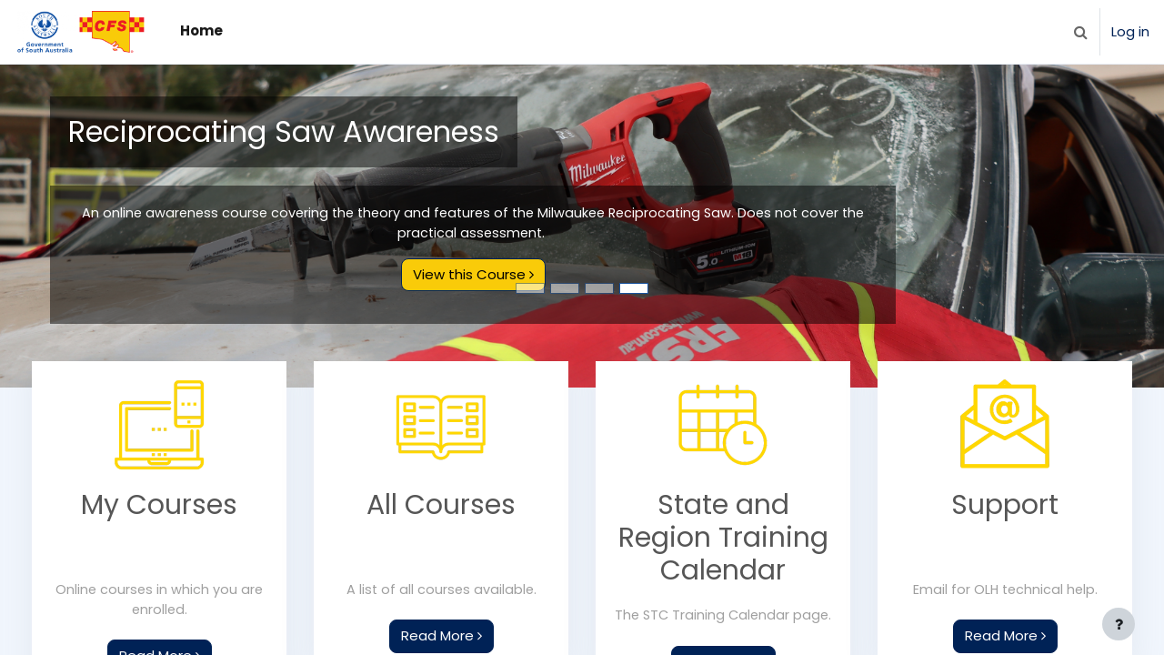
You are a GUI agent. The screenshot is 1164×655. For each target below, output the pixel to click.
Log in (1130, 31)
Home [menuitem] (201, 30)
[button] (1080, 32)
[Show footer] (1118, 624)
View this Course (473, 275)
